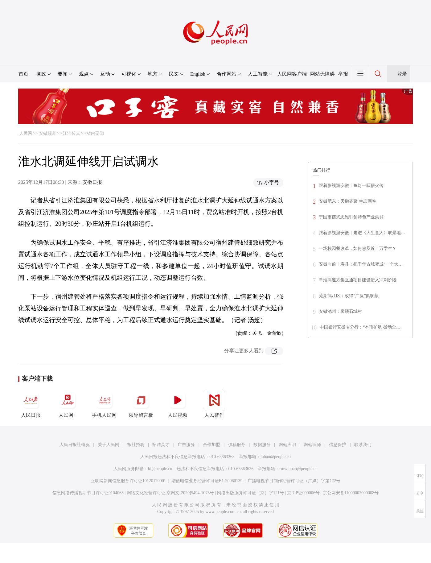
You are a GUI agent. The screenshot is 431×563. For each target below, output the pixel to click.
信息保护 (337, 444)
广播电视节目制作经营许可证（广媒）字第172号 (294, 480)
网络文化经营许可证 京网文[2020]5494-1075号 (170, 493)
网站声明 (287, 444)
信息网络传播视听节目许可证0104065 (88, 493)
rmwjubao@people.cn (298, 468)
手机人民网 (104, 403)
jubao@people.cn (276, 456)
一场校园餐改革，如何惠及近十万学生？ (357, 248)
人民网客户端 (292, 74)
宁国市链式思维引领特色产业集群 (351, 217)
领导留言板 (141, 403)
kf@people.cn (160, 468)
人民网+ (67, 403)
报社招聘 (136, 444)
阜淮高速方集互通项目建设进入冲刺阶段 (357, 280)
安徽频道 (47, 133)
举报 (343, 74)
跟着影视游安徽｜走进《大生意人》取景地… (362, 232)
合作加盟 (211, 444)
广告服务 (186, 444)
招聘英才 (161, 444)
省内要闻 (95, 133)
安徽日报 (92, 182)
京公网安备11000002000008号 (351, 493)
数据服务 (262, 444)
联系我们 (362, 444)
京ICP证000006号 (303, 493)
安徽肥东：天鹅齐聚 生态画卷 (347, 201)
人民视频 (177, 403)
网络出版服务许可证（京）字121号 (250, 493)
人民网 (25, 133)
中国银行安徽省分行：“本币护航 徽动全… (360, 327)
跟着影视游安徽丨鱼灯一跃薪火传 (351, 185)
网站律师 (312, 444)
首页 (23, 74)
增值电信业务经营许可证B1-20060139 (207, 480)
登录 (402, 74)
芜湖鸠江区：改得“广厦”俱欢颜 (349, 295)
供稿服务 (236, 444)
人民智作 (214, 403)
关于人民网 (108, 444)
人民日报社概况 (75, 444)
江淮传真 (71, 133)
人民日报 (31, 403)
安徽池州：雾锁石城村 (340, 311)
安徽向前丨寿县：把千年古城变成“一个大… (361, 264)
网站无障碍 (322, 74)
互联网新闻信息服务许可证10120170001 (128, 480)
